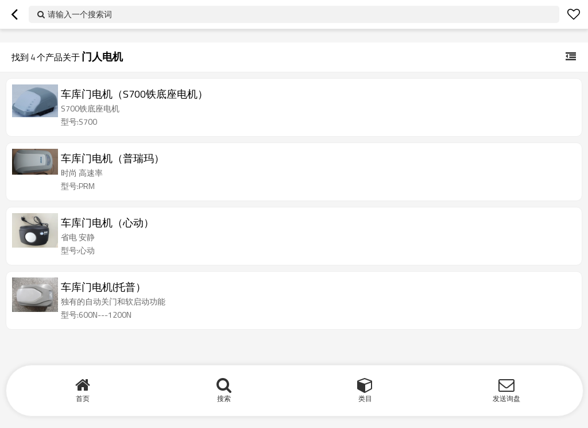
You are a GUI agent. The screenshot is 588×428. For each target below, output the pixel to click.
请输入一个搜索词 (80, 14)
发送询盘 (506, 398)
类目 (365, 398)
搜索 (224, 398)
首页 (83, 398)
